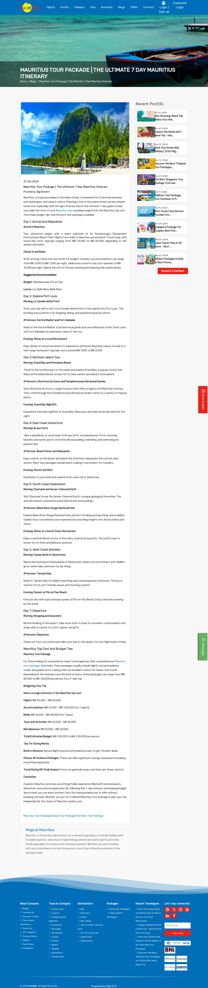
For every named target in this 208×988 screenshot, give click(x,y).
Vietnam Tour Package (89, 811)
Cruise (55, 931)
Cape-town (86, 931)
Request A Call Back (172, 271)
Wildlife (55, 943)
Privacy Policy (30, 930)
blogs (121, 7)
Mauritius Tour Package (36, 811)
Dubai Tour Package (62, 811)
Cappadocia (87, 935)
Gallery (26, 934)
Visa (93, 7)
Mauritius (85, 907)
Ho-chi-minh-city (90, 927)
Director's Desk (31, 911)
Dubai (83, 911)
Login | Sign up (164, 7)
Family (55, 935)
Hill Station (57, 927)
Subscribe (177, 927)
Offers (134, 7)
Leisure (55, 907)
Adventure (57, 947)
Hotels (64, 7)
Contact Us (28, 907)
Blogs (33, 81)
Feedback (28, 942)
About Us (27, 922)
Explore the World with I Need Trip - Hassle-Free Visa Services (148, 923)
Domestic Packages (119, 903)
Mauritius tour (51, 210)
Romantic (57, 919)
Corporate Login (180, 5)
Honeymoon (58, 951)
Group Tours (58, 903)
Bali (82, 903)
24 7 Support (29, 926)
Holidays (79, 7)
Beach (55, 939)
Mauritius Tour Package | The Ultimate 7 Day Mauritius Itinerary (75, 81)
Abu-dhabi (86, 915)
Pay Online (28, 938)
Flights (50, 7)
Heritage (56, 923)
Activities (107, 7)
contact (148, 7)
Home (23, 81)
